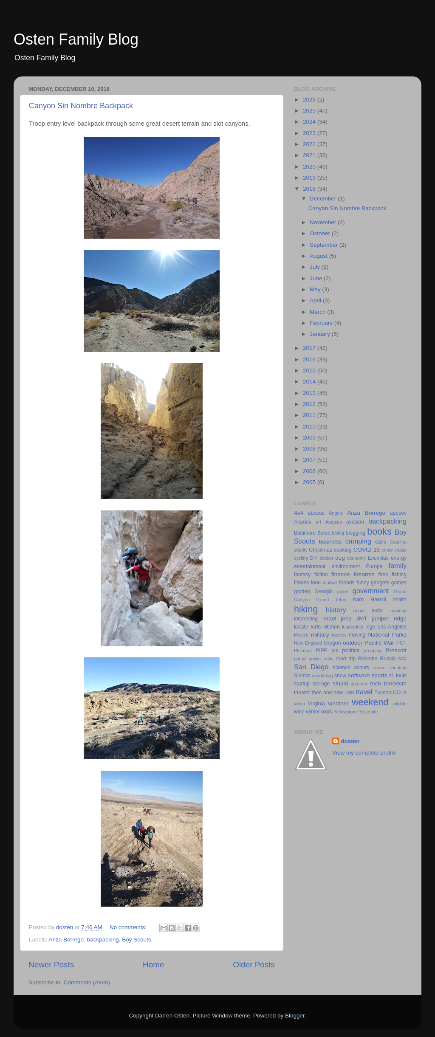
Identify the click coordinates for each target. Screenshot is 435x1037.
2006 (310, 471)
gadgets (380, 583)
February (322, 323)
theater (302, 693)
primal (300, 658)
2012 (310, 404)
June (317, 278)
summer (359, 683)
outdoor (352, 643)
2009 (310, 437)
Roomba (368, 659)
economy (356, 558)
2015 (310, 370)
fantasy (302, 575)
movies (339, 634)
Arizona (302, 522)
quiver (315, 658)
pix (334, 651)
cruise (400, 549)
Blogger (295, 1015)
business (330, 541)
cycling (301, 558)
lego (370, 627)
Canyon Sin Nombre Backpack (81, 105)
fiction (321, 575)
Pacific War (379, 643)
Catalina (398, 541)
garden (302, 592)
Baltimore (305, 533)
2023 (310, 133)
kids (316, 626)
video (299, 703)
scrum (379, 667)
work (326, 712)
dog (340, 558)
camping (358, 541)
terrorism (395, 683)
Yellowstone (345, 711)
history (336, 610)
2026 (310, 99)
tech (375, 683)
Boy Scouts (136, 939)
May (316, 289)
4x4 (298, 513)
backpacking (103, 939)
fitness (301, 583)
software (359, 675)
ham (358, 599)
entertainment (309, 566)
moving (357, 635)
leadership (352, 626)
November (324, 222)
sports (379, 675)
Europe (374, 566)
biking (338, 532)
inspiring (398, 610)
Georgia (323, 592)
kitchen (331, 627)
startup (302, 684)
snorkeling (322, 675)
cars (380, 541)
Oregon (332, 643)
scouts (361, 668)
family (398, 565)
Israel (329, 618)
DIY (314, 558)
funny (362, 583)
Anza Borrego (66, 939)
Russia (388, 659)
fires (383, 575)
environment (345, 566)
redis (328, 658)
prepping (372, 650)
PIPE (322, 651)
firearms (364, 574)
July (316, 267)
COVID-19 (366, 550)
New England (308, 642)
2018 (310, 189)
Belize (324, 532)
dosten (350, 741)
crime (387, 549)
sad (402, 659)
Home (153, 964)
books (379, 531)
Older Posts (254, 964)
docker (326, 558)
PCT (401, 643)
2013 (310, 393)
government (371, 591)
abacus (316, 513)
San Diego (311, 667)
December (324, 198)
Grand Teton (331, 599)
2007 (310, 460)
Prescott (396, 650)
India (377, 611)
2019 (310, 178)
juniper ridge (389, 618)
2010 (310, 426)
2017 (310, 348)
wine (299, 712)
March (318, 312)
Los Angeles (392, 627)
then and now (327, 693)
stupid (340, 683)
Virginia (316, 704)
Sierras (302, 676)
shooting (398, 667)
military (320, 634)
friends (346, 583)
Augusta (333, 521)
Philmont (303, 650)
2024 (310, 121)
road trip (346, 659)
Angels (336, 513)
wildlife (400, 703)
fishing (399, 575)
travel (364, 692)
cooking (343, 550)
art (318, 521)
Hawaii (378, 600)
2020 (310, 166)
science (341, 668)
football (329, 582)
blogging (355, 533)
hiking (306, 609)
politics (350, 650)
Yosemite (368, 711)
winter (312, 712)
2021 (310, 155)
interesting (306, 619)
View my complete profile (364, 753)
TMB (349, 692)
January (321, 334)
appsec (398, 513)
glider (342, 591)
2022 (310, 144)
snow (340, 676)
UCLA (400, 693)
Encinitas (378, 558)
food (316, 583)
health (400, 600)
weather (338, 703)
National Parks (387, 634)
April (316, 300)
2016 (310, 359)
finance (340, 574)
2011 (310, 415)
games (399, 583)
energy (399, 558)
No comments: (129, 927)
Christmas (320, 550)
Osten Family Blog (76, 39)
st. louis (398, 676)
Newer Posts (51, 964)
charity (301, 549)
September (324, 245)
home (359, 610)
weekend (370, 702)
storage (321, 684)
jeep (346, 618)
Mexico (301, 634)
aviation (355, 522)
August (319, 256)
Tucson (383, 693)
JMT (361, 618)
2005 (310, 482)
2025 (310, 110)
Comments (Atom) (87, 982)
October (321, 233)
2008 (310, 448)
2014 (310, 381)
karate (301, 627)
